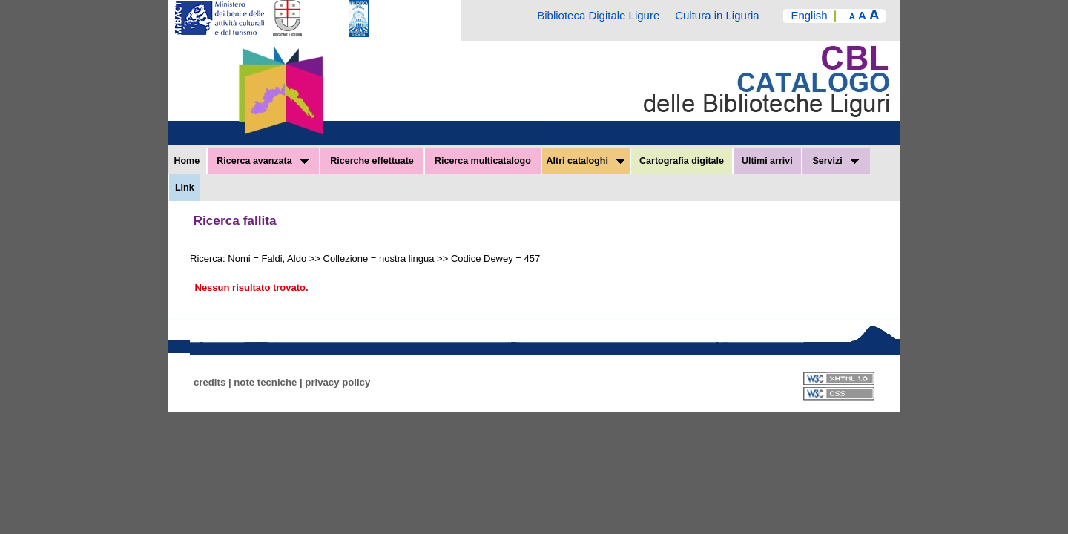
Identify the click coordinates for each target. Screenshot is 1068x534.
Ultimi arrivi (767, 161)
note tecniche (265, 382)
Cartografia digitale (681, 161)
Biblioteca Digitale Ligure (598, 15)
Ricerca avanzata (263, 161)
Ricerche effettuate (372, 161)
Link (184, 187)
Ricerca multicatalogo (483, 161)
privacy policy (337, 382)
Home (187, 161)
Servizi (836, 161)
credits (209, 382)
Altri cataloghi (586, 161)
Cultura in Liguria (717, 15)
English (809, 15)
